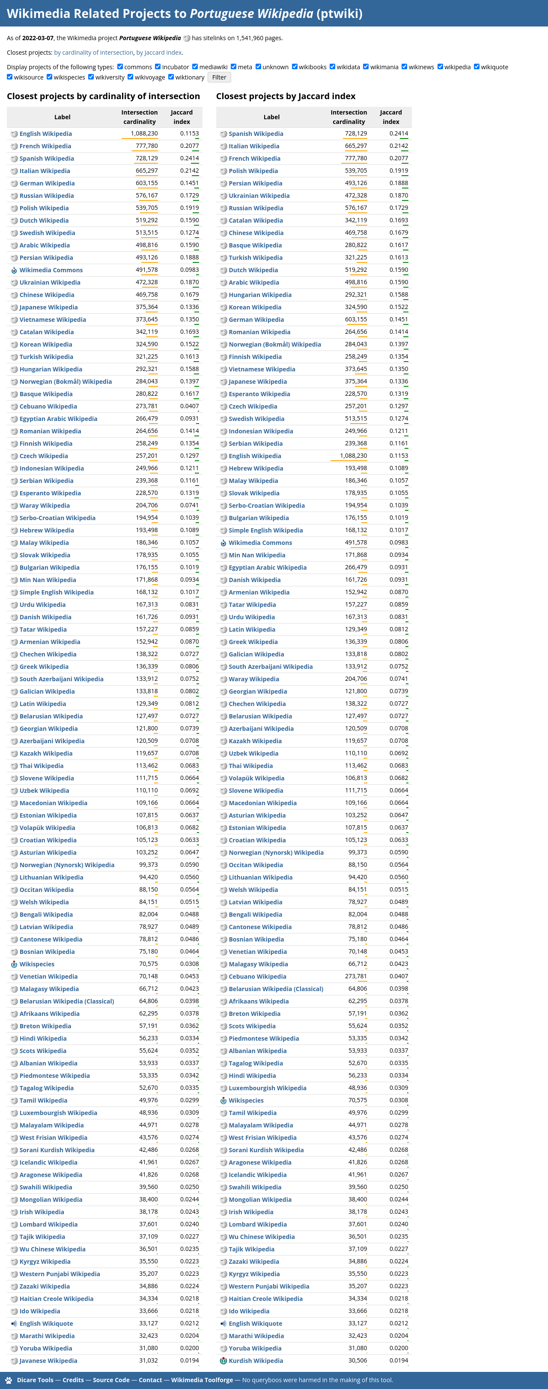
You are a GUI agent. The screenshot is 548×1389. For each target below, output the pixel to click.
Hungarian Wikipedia (51, 369)
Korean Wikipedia (46, 344)
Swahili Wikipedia (46, 1187)
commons (138, 67)
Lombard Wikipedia (49, 1224)
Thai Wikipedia (42, 766)
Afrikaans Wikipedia (50, 1013)
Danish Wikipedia (46, 617)
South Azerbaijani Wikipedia (62, 679)
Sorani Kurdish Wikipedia (57, 1150)
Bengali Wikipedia (46, 914)
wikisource (29, 77)
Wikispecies (37, 964)
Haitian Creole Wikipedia (57, 1299)
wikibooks (313, 67)
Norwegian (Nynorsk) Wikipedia (67, 865)
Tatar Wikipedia (43, 629)
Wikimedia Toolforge (202, 1380)
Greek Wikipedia (44, 666)
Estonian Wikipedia (48, 815)
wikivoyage (150, 77)
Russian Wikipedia (47, 195)
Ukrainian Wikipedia (50, 282)
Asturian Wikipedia (48, 852)
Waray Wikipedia (45, 505)
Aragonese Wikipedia (51, 1175)
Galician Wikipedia (47, 691)
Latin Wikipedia (43, 704)
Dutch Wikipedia (44, 220)
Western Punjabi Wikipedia (60, 1274)
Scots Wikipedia (43, 1051)
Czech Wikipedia (44, 456)
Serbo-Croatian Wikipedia (58, 518)
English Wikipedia (46, 133)
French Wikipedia (45, 146)
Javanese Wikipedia (48, 1361)
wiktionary (190, 77)
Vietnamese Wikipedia (53, 319)
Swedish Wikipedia (47, 233)
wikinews (421, 67)
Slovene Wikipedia (47, 778)
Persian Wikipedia (46, 257)
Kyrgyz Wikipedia (45, 1261)
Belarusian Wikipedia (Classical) (67, 1001)
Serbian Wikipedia (47, 481)
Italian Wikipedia (45, 171)
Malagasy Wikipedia (49, 989)
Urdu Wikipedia (43, 604)
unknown (275, 67)
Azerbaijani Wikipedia (52, 741)
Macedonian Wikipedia (54, 803)
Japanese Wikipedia (49, 307)
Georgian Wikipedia (49, 728)
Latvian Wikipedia (46, 927)
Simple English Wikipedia (57, 592)
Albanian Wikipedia (49, 1063)
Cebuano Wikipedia (48, 406)
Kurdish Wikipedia (256, 1361)
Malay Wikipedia (44, 543)
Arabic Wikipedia (45, 245)
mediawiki (214, 67)
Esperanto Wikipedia (50, 493)
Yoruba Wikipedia (46, 1348)
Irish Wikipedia (42, 1212)
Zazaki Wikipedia (45, 1286)
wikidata (348, 67)
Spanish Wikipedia (47, 158)
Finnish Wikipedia (46, 443)
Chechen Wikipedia (48, 654)
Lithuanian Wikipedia (51, 877)
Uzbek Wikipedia (44, 790)
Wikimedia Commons (51, 270)
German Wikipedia (47, 183)
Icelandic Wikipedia (48, 1162)
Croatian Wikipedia (48, 840)
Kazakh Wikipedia (46, 753)
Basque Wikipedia (46, 394)
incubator (175, 67)
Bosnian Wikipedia (47, 952)
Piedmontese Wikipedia (55, 1075)
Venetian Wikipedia (49, 976)
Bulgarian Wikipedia (50, 567)
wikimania (384, 67)
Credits (73, 1380)
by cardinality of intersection (93, 52)
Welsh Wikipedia (44, 902)
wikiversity (110, 77)
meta (245, 67)
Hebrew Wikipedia (47, 530)
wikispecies (69, 77)
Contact (150, 1380)
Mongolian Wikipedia (51, 1199)
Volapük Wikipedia (47, 828)
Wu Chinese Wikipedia (53, 1249)
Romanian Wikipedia (50, 431)
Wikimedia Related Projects (89, 13)
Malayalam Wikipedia (52, 1125)
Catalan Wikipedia (47, 332)
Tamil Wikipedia (44, 1100)
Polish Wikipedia (44, 208)
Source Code (111, 1380)
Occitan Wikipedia (47, 890)
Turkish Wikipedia (47, 357)
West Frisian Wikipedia (54, 1137)
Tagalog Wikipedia (47, 1088)
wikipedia (457, 67)
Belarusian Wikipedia (51, 716)
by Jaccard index (159, 52)
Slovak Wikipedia (45, 555)
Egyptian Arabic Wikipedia (59, 419)
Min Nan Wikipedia (48, 580)
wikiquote (495, 67)
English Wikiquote (46, 1323)
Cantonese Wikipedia (51, 939)
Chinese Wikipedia (47, 295)
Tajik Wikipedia (43, 1237)
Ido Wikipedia (40, 1311)
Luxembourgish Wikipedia (59, 1113)
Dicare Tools (35, 1380)
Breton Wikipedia (45, 1026)
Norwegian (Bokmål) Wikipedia (66, 381)
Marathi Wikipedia (47, 1336)
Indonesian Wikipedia (52, 468)
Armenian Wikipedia (50, 642)
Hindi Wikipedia (43, 1038)
